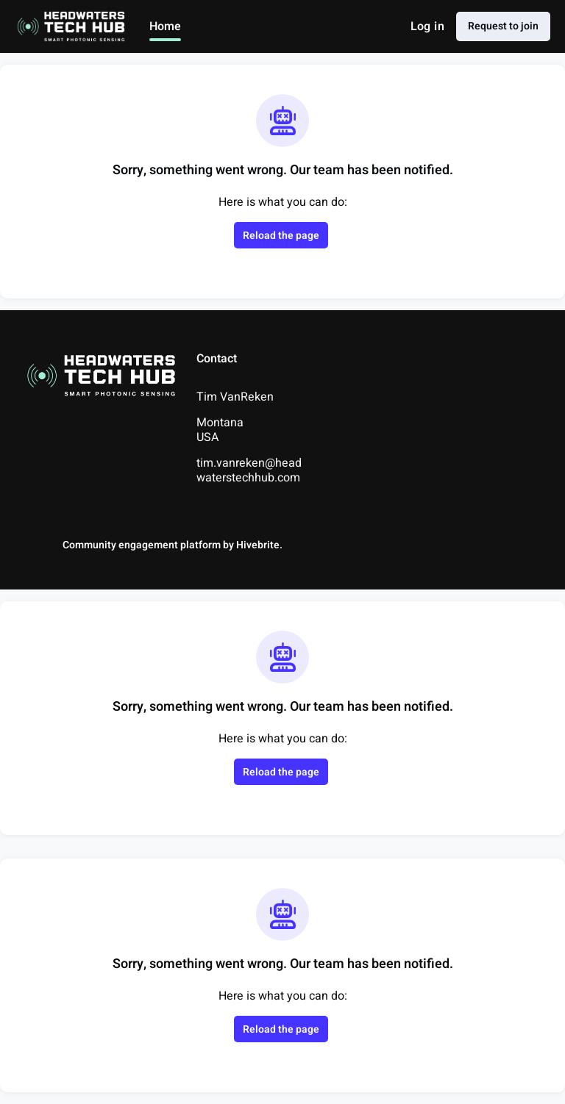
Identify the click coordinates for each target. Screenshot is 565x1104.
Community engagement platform (142, 545)
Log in (427, 26)
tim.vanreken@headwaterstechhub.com (249, 470)
